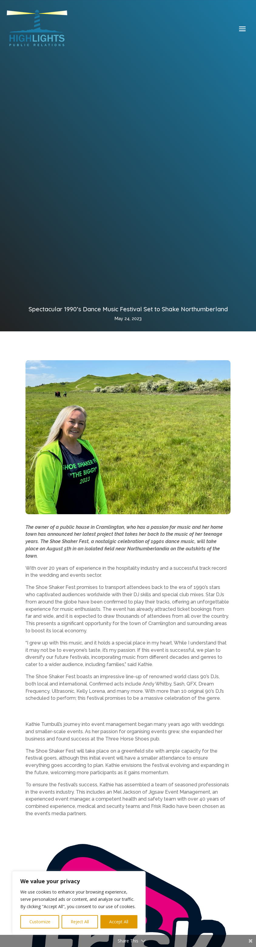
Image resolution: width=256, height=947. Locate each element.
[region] (79, 903)
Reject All (80, 922)
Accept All (118, 922)
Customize (39, 922)
